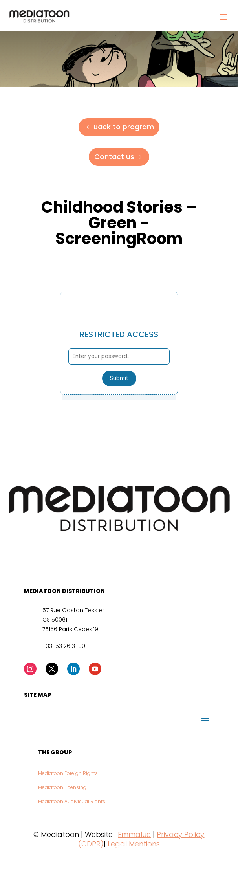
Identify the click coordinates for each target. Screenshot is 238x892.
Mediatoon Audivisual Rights (71, 801)
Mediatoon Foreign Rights (68, 773)
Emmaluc (134, 834)
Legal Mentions (134, 844)
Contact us (114, 157)
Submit (119, 378)
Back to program (123, 127)
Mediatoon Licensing (62, 787)
